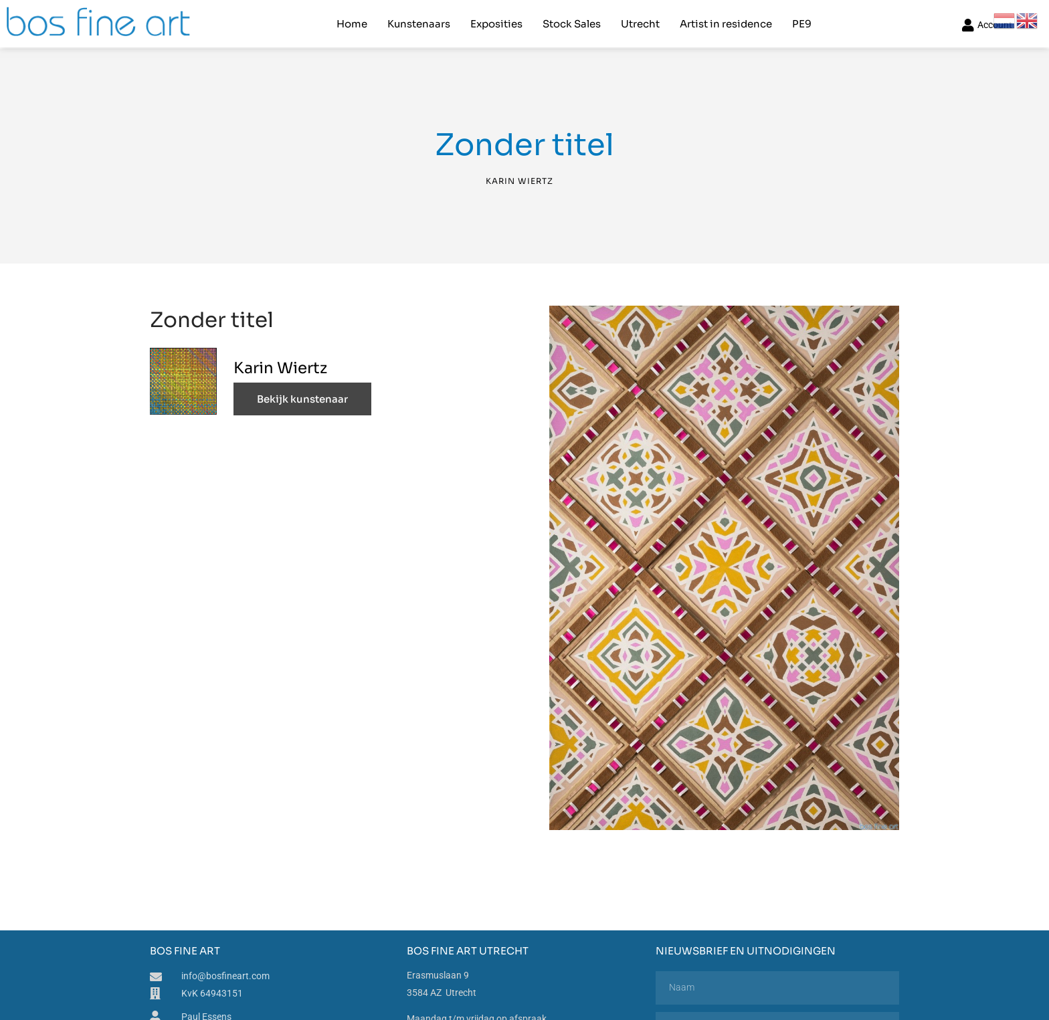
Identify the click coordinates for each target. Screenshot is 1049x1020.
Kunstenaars (418, 23)
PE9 (802, 23)
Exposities (496, 23)
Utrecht (640, 23)
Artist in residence (726, 23)
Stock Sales (572, 23)
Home (352, 23)
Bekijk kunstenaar (302, 399)
